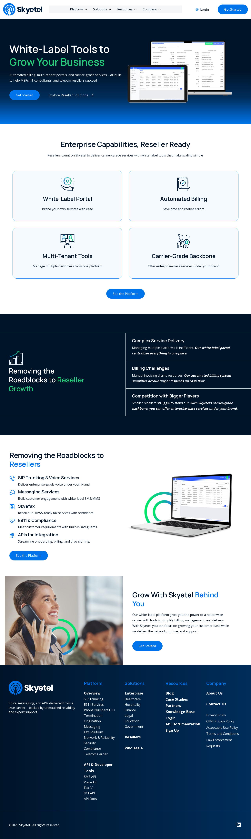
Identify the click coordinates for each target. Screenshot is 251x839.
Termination (93, 715)
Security (90, 743)
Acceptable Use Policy (222, 727)
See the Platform (125, 294)
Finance (130, 710)
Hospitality (133, 704)
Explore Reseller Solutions (68, 95)
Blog (170, 693)
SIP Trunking (93, 699)
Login (204, 9)
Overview (92, 693)
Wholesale (134, 748)
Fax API (89, 788)
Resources (125, 9)
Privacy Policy (216, 715)
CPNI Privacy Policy (220, 721)
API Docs (90, 799)
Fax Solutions (94, 732)
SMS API (90, 777)
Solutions (101, 9)
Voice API (90, 782)
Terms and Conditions (222, 733)
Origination (92, 721)
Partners (173, 705)
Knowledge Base (180, 711)
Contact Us (216, 704)
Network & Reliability (99, 737)
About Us (214, 693)
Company (150, 9)
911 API (89, 793)
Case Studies (177, 699)
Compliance (92, 748)
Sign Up (172, 730)
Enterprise (134, 693)
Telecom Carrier (96, 754)
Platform (77, 9)
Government (134, 726)
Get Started (232, 9)
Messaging (92, 726)
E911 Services (94, 704)
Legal (129, 715)
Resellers (133, 737)
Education (132, 721)
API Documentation (183, 724)
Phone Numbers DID (99, 710)
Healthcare (133, 699)
